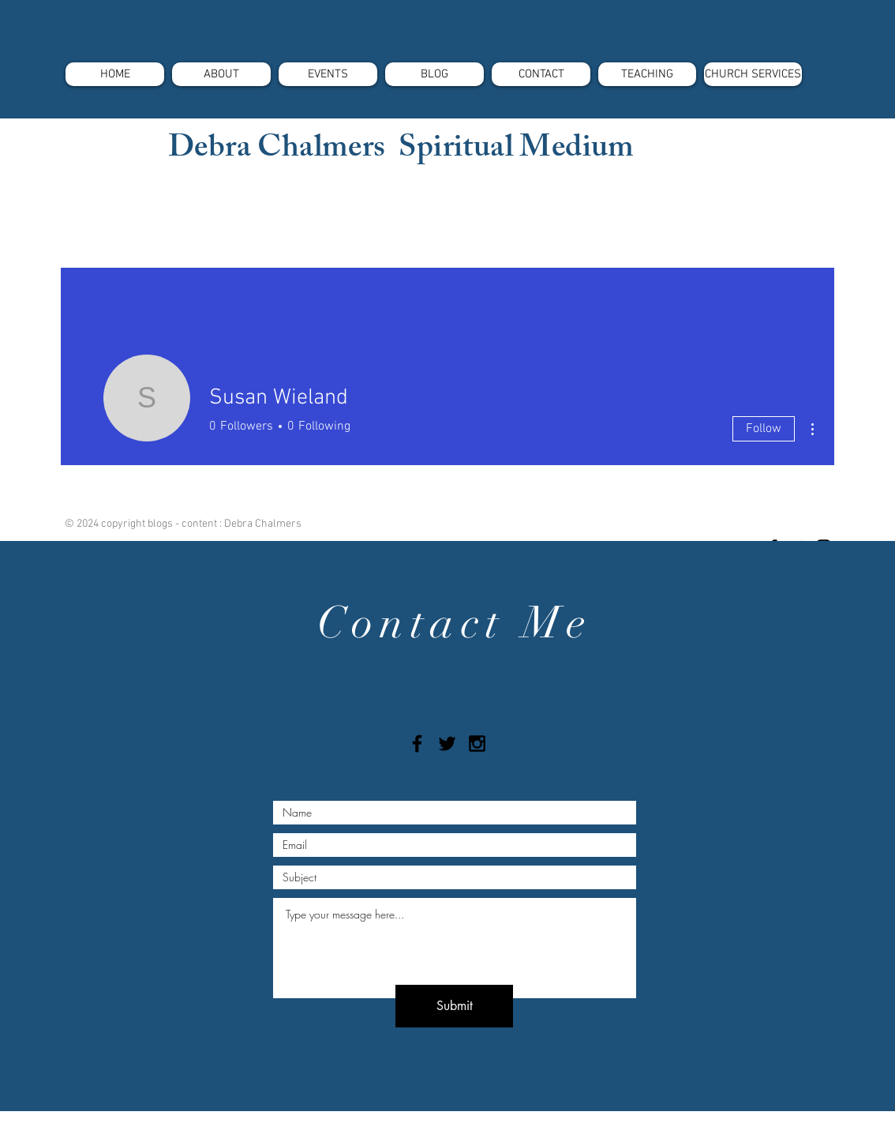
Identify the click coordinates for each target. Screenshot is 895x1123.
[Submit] (454, 1006)
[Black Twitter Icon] (447, 743)
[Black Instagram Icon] (477, 743)
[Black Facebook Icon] (417, 743)
